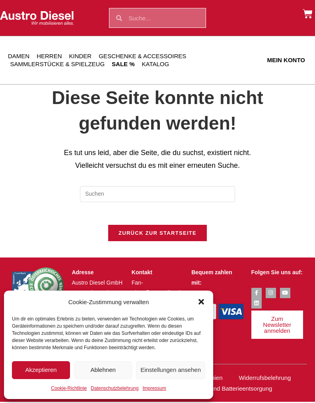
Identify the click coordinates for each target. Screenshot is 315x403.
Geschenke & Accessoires (142, 56)
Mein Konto (286, 60)
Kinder (80, 56)
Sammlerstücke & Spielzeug (57, 64)
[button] (201, 302)
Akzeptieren (40, 369)
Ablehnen (102, 369)
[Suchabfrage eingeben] (157, 194)
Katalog (155, 64)
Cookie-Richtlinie (69, 388)
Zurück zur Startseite (157, 235)
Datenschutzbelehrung (114, 388)
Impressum (154, 388)
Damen (18, 56)
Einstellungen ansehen (170, 369)
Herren (49, 56)
